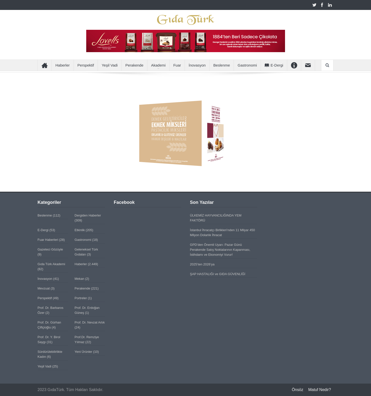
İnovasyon (197, 65)
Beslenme (221, 65)
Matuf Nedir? (319, 390)
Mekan (79, 279)
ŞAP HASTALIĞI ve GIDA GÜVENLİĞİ (217, 274)
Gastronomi (247, 65)
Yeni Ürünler (83, 352)
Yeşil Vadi (110, 65)
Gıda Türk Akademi (51, 264)
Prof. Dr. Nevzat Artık (90, 322)
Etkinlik (80, 230)
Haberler (62, 65)
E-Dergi (274, 65)
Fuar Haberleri (48, 240)
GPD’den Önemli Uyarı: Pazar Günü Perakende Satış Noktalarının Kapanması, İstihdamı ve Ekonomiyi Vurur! (220, 249)
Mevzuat (44, 288)
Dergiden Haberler (88, 215)
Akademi (158, 65)
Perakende (134, 65)
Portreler (81, 298)
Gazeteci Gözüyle (50, 249)
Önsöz (297, 390)
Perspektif (86, 65)
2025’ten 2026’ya (202, 264)
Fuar (177, 65)
